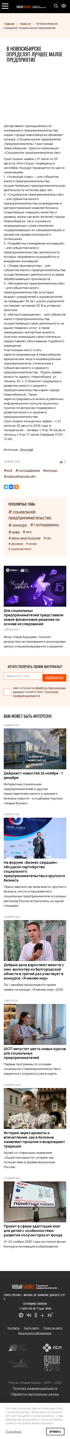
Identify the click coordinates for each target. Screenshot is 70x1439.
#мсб (8, 470)
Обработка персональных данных (35, 1394)
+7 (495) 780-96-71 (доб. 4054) (35, 1308)
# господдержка (44, 524)
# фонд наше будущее (24, 538)
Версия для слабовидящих (35, 1333)
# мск (27, 532)
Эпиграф (26, 450)
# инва (14, 532)
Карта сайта (31, 1328)
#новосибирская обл (20, 476)
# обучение (15, 543)
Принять (55, 1431)
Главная (9, 23)
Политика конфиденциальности (35, 1388)
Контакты (14, 1328)
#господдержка (27, 470)
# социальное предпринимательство (29, 514)
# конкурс (17, 525)
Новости (25, 23)
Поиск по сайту (52, 1328)
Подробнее (13, 1431)
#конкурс (50, 470)
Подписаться (54, 678)
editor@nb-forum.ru (35, 1303)
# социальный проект (20, 548)
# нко (47, 538)
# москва (31, 543)
